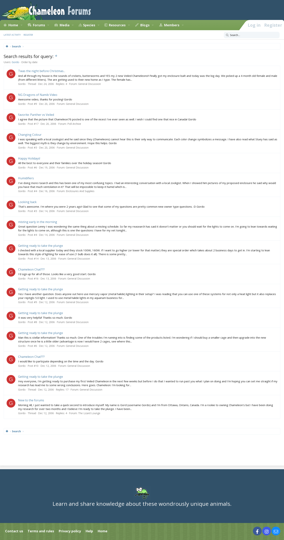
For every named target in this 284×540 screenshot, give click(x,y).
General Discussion (89, 84)
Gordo (15, 62)
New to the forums (31, 400)
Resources (117, 25)
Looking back (27, 202)
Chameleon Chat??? (31, 269)
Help (89, 531)
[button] (21, 25)
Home (13, 25)
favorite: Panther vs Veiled (36, 115)
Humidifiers (26, 178)
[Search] (252, 35)
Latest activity (12, 34)
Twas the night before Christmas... (41, 71)
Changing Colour (30, 135)
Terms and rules (41, 531)
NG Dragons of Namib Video (37, 95)
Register (28, 34)
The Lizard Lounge (89, 413)
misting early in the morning (37, 222)
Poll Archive (74, 123)
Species (89, 25)
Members (171, 25)
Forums (39, 25)
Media (64, 25)
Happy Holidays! (29, 158)
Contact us (14, 531)
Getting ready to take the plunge (40, 246)
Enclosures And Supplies (80, 191)
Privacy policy (70, 531)
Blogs (145, 25)
